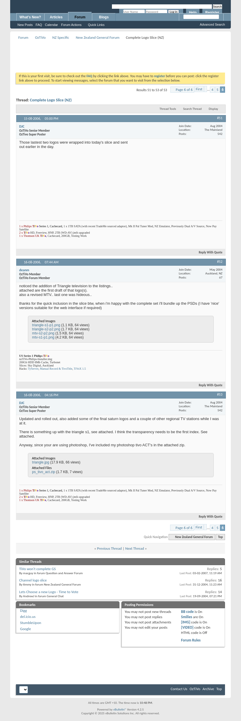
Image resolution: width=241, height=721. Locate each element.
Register (212, 12)
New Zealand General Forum (97, 37)
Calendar (51, 25)
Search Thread (192, 109)
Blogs (104, 17)
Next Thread (134, 548)
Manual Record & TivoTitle (56, 368)
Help (193, 12)
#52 (219, 262)
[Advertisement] (122, 54)
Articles (56, 17)
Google (25, 629)
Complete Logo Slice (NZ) (51, 100)
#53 (219, 394)
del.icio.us (27, 616)
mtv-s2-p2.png (43, 333)
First (199, 89)
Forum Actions (71, 25)
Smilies (186, 617)
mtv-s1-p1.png (43, 337)
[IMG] (185, 622)
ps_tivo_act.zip (43, 472)
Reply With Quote (208, 252)
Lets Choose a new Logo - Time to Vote (48, 592)
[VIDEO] (187, 627)
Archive (208, 689)
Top (220, 537)
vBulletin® (119, 709)
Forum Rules (191, 640)
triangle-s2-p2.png (46, 329)
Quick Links (96, 25)
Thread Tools (168, 109)
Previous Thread (109, 548)
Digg (23, 610)
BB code (187, 611)
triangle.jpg (40, 462)
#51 (219, 118)
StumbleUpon (30, 622)
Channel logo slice (33, 580)
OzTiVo (40, 37)
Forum (80, 17)
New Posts (25, 25)
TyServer (33, 368)
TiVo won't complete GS (37, 569)
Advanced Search (212, 24)
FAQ (39, 25)
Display (213, 109)
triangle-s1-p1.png (46, 325)
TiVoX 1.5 (80, 368)
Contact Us (179, 689)
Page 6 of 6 (184, 89)
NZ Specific (60, 37)
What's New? (30, 17)
